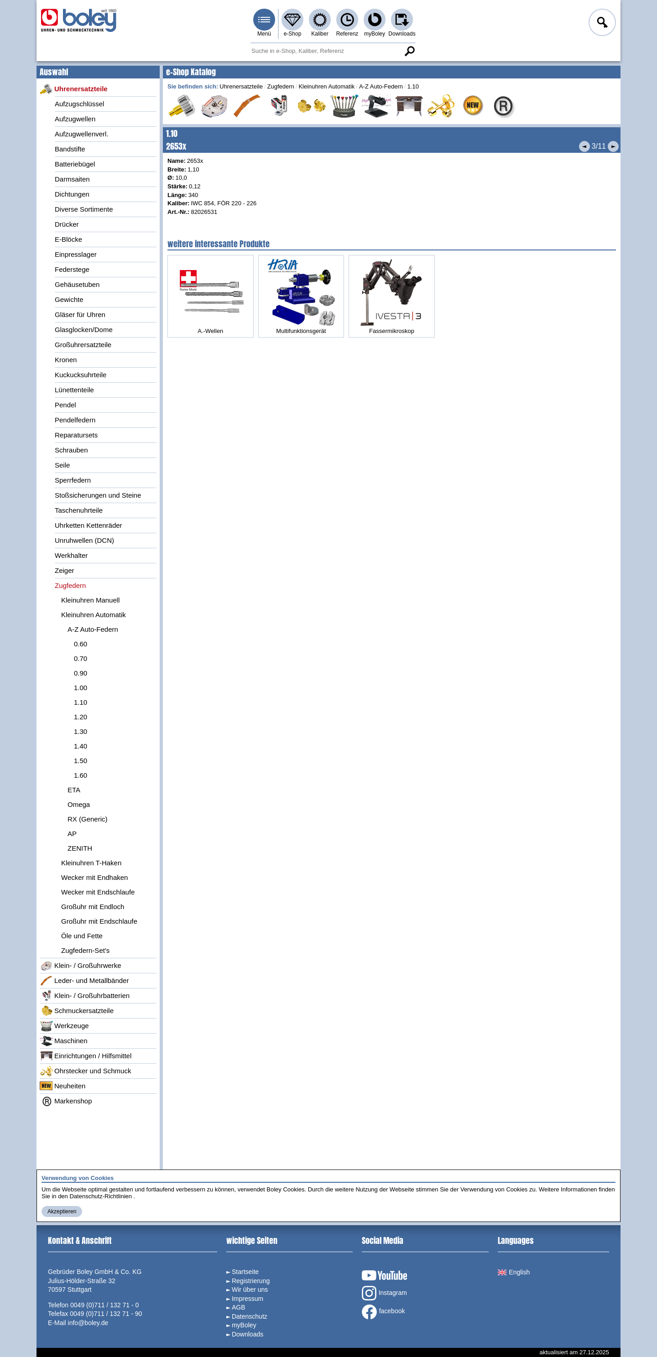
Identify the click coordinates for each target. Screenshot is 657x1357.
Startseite (245, 1271)
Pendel (65, 405)
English (514, 1272)
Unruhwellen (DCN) (84, 540)
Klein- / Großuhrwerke (80, 965)
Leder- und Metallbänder (84, 980)
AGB (238, 1307)
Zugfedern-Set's (85, 950)
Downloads (401, 34)
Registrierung (251, 1280)
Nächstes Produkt (613, 146)
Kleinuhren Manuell (90, 600)
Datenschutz (249, 1316)
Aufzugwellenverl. (82, 134)
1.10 (80, 702)
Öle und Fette (82, 936)
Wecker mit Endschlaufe (98, 892)
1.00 (80, 687)
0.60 (80, 644)
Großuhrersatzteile (83, 344)
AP (72, 833)
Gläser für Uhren (80, 314)
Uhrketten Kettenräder (88, 525)
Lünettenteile (74, 390)
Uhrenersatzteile (74, 88)
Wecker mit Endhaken (94, 877)
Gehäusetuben (77, 284)
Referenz (347, 34)
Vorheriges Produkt (584, 146)
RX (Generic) (88, 819)
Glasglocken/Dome (84, 329)
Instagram (384, 1293)
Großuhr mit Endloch (92, 906)
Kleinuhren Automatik (93, 615)
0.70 (80, 658)
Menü (264, 34)
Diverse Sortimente (84, 209)
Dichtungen (72, 194)
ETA (74, 790)
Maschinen (64, 1040)
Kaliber (319, 34)
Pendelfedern (75, 420)
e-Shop (293, 34)
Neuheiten (62, 1086)
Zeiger (64, 570)
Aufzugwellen (75, 119)
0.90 (80, 673)
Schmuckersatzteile (77, 1010)
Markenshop (66, 1101)
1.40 (80, 746)
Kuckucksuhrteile (80, 375)
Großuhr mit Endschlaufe (99, 921)
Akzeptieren (61, 1211)
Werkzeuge (64, 1025)
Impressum (247, 1298)
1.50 (80, 760)
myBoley (374, 34)
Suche (409, 51)
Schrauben (71, 450)
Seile (62, 465)
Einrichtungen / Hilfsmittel (85, 1055)
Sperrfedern (73, 480)
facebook (383, 1312)
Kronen (66, 360)
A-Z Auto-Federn (93, 629)
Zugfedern (70, 585)
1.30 (80, 731)
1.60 (80, 775)
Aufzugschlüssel (79, 104)
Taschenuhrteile (79, 510)
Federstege (72, 269)
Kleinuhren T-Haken (91, 863)
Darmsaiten (72, 179)
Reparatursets (76, 435)
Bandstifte (70, 149)
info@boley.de (88, 1322)
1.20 (80, 717)
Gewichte (69, 299)
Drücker (67, 224)
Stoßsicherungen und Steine (98, 495)
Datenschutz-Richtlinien (100, 1196)
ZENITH (80, 848)
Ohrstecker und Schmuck (85, 1071)
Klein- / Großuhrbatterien (85, 995)
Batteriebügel (75, 164)
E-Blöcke (68, 239)
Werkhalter (71, 555)
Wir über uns (250, 1289)
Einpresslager (76, 254)
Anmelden (601, 24)
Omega (79, 804)
